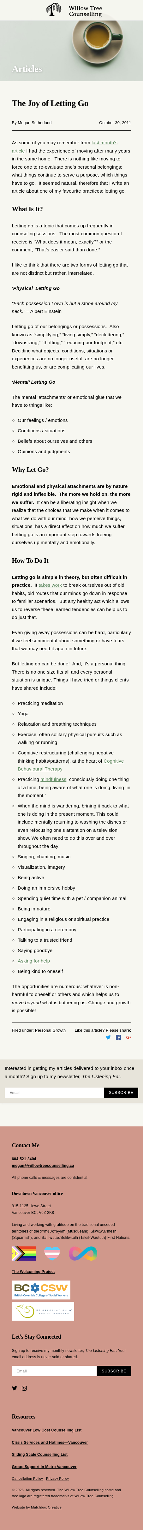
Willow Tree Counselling (74, 10)
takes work (50, 585)
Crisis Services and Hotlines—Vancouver (50, 1442)
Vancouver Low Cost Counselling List (47, 1430)
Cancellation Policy (27, 1478)
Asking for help (34, 960)
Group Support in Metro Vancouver (44, 1467)
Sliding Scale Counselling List (40, 1454)
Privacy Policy (57, 1478)
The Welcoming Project (33, 1271)
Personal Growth (50, 1030)
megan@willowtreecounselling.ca (43, 1165)
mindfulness (53, 779)
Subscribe (121, 1092)
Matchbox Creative (46, 1507)
